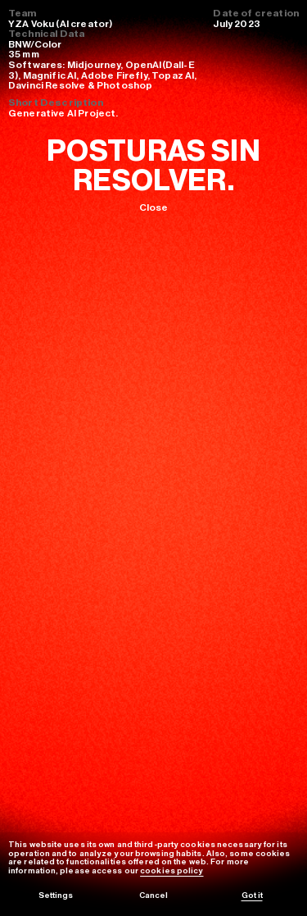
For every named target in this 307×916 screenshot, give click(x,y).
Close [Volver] (154, 207)
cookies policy (171, 871)
